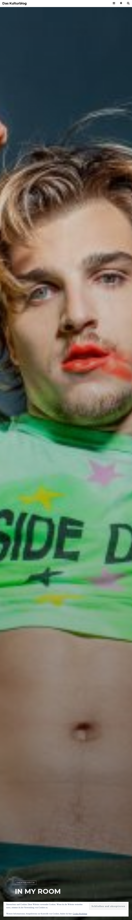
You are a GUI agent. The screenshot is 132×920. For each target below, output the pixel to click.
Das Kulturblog (14, 3)
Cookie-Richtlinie (80, 913)
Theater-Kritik (25, 882)
